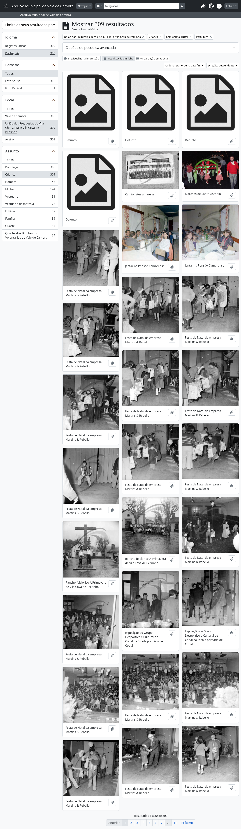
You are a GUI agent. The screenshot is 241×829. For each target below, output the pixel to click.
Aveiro (30, 140)
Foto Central (30, 89)
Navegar (83, 6)
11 (175, 823)
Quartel (30, 227)
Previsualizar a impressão (81, 58)
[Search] (141, 6)
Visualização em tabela (152, 58)
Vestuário (30, 197)
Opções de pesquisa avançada (91, 47)
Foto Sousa (30, 82)
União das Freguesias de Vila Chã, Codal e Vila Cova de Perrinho (30, 127)
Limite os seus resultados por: (30, 24)
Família (30, 219)
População (30, 168)
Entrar (230, 6)
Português (30, 54)
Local (9, 100)
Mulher (30, 190)
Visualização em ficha (118, 58)
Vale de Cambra (30, 117)
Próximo (187, 823)
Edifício (30, 212)
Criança (30, 175)
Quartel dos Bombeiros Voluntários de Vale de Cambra (30, 235)
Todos (9, 74)
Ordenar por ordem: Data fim (183, 65)
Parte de (12, 65)
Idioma (11, 37)
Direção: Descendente (221, 65)
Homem (30, 183)
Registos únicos (30, 47)
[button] (203, 6)
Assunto (12, 151)
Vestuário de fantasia (30, 205)
